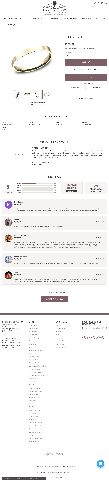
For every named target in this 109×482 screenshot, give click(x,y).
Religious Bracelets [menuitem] (35, 379)
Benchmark (59, 124)
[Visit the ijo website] (59, 454)
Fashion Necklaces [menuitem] (35, 372)
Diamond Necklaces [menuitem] (35, 391)
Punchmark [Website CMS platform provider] (58, 477)
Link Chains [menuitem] (32, 413)
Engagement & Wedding (16, 19)
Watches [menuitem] (32, 353)
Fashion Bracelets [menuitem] (34, 382)
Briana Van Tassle (20, 257)
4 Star (19, 185)
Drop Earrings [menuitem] (33, 416)
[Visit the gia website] (50, 454)
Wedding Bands (37, 165)
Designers (86, 19)
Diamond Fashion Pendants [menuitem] (38, 360)
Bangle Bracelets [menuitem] (34, 397)
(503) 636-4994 (37, 105)
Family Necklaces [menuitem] (34, 388)
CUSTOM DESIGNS (53, 19)
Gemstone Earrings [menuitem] (35, 435)
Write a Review (54, 299)
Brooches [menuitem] (32, 401)
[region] (32, 59)
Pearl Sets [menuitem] (32, 419)
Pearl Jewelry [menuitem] (33, 341)
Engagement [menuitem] (33, 325)
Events (58, 335)
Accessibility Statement (67, 466)
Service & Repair (61, 341)
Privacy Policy (38, 466)
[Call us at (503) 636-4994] (7, 331)
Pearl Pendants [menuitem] (34, 429)
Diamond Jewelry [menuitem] (34, 335)
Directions (59, 331)
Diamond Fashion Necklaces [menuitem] (38, 375)
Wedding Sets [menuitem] (33, 394)
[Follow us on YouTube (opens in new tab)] (88, 337)
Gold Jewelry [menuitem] (33, 331)
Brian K (16, 219)
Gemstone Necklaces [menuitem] (36, 438)
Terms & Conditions (51, 466)
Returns (96, 88)
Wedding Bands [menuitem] (34, 328)
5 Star (19, 183)
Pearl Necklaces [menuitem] (34, 441)
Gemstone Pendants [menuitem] (35, 432)
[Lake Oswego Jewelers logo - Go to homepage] (54, 8)
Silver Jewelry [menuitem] (33, 344)
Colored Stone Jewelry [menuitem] (36, 338)
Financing (59, 338)
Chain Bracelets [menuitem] (34, 385)
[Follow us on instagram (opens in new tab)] (102, 337)
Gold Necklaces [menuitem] (34, 407)
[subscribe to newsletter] (103, 328)
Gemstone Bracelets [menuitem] (35, 423)
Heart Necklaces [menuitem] (34, 404)
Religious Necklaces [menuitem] (35, 363)
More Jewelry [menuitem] (33, 347)
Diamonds (37, 19)
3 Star (19, 188)
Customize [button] (85, 78)
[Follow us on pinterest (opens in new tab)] (93, 337)
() (55, 183)
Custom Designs (61, 328)
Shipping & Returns (62, 347)
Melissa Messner (20, 235)
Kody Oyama (18, 202)
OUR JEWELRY (71, 19)
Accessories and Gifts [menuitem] (36, 350)
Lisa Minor (18, 272)
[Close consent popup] (44, 478)
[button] (95, 3)
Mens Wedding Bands (11, 25)
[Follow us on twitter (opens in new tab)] (98, 337)
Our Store (99, 19)
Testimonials (60, 344)
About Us (59, 325)
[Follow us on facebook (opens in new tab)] (84, 337)
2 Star (19, 190)
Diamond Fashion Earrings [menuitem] (37, 366)
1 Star (19, 192)
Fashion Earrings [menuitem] (34, 357)
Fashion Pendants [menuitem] (35, 369)
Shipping (75, 88)
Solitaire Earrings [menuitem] (34, 410)
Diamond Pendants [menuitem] (35, 426)
